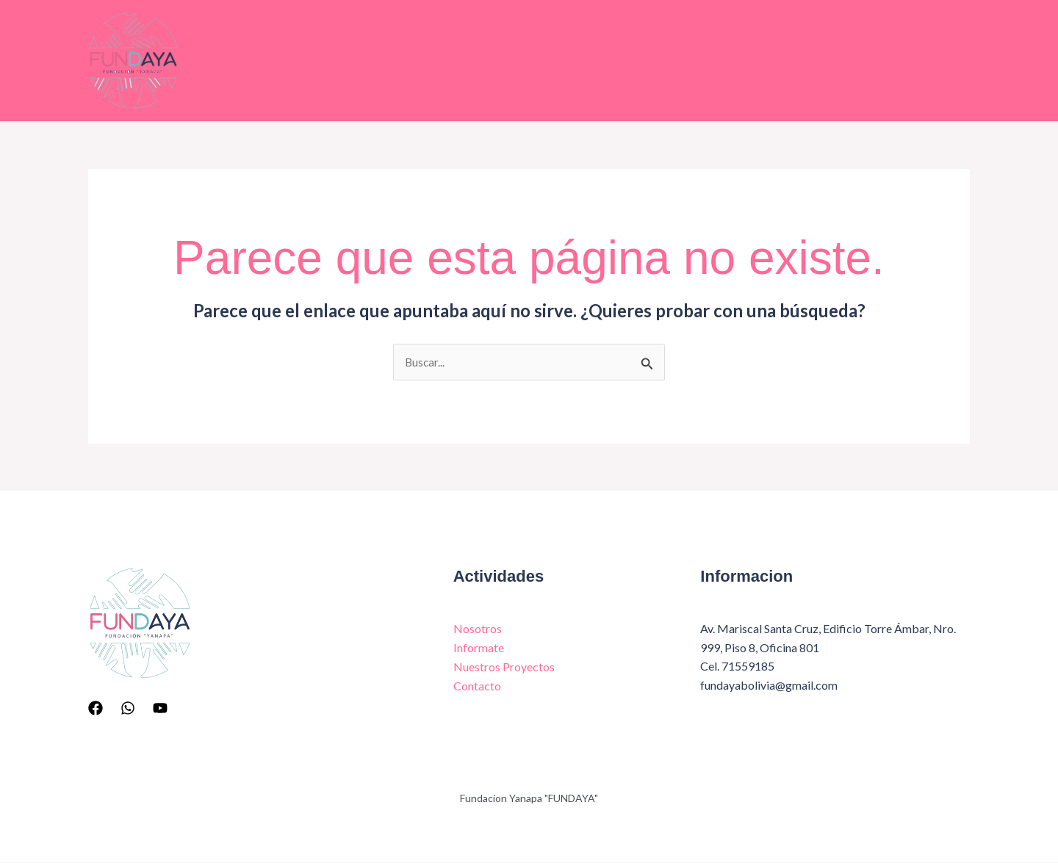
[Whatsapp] (127, 708)
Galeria (711, 60)
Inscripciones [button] (906, 61)
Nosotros (378, 60)
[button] (945, 61)
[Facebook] (95, 708)
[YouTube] (160, 708)
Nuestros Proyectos (596, 60)
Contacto (795, 60)
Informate (471, 60)
